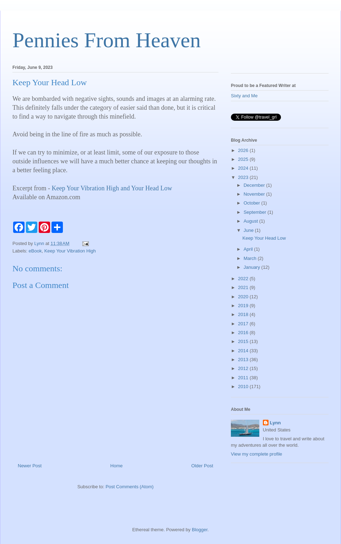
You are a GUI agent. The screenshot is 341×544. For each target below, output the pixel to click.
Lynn (275, 422)
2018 (244, 314)
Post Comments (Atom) (129, 486)
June (249, 230)
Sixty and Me (244, 95)
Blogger (199, 529)
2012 (244, 368)
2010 (244, 386)
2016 (244, 332)
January (252, 267)
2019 (244, 305)
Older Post (202, 465)
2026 (244, 150)
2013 (244, 359)
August (251, 221)
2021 (244, 287)
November (255, 194)
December (255, 185)
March (251, 258)
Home (116, 465)
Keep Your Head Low (264, 238)
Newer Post (30, 465)
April (249, 249)
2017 (244, 323)
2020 (244, 296)
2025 (244, 159)
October (252, 203)
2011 (244, 377)
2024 (244, 168)
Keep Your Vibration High (70, 251)
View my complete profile (256, 454)
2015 (244, 341)
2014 (244, 350)
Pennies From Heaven (106, 40)
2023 (244, 177)
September (255, 212)
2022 (244, 278)
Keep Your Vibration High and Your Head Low (112, 188)
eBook (35, 251)
